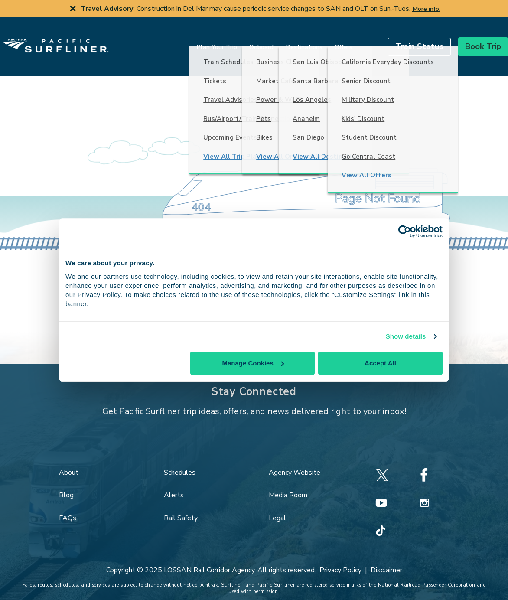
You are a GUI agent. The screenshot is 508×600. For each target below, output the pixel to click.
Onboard (240, 40)
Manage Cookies (252, 363)
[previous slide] (5, 8)
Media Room (288, 481)
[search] (346, 39)
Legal (277, 504)
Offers (323, 40)
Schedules (179, 458)
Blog (66, 481)
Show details (406, 336)
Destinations (283, 40)
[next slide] (503, 8)
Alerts (174, 481)
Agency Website (294, 458)
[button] (398, 40)
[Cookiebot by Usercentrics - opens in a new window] (405, 231)
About (68, 458)
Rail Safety (181, 504)
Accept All (380, 363)
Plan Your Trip (196, 40)
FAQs (67, 504)
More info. (426, 8)
